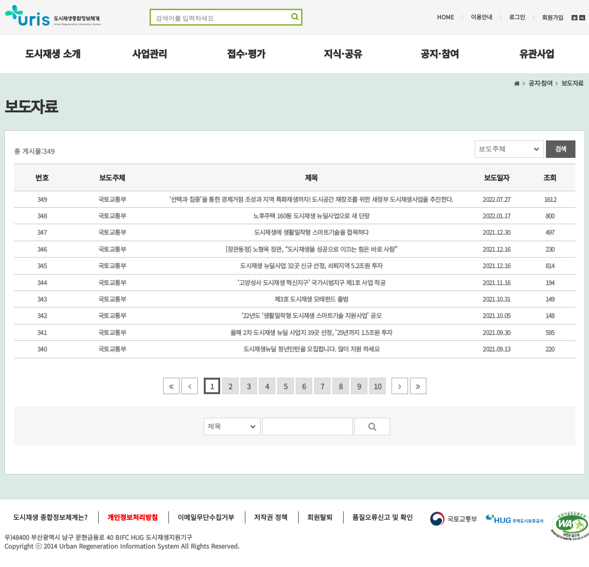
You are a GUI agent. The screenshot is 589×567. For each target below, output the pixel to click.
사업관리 (149, 53)
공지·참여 (440, 53)
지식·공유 (343, 53)
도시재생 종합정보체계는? (50, 517)
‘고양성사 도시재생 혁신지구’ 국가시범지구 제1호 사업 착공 (312, 282)
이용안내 (481, 17)
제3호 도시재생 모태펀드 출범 (311, 299)
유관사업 (536, 53)
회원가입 (552, 17)
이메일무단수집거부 (206, 517)
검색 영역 (294, 18)
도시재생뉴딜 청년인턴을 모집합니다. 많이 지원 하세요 (311, 348)
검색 (560, 148)
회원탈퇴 (319, 517)
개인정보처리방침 (132, 517)
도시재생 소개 (52, 53)
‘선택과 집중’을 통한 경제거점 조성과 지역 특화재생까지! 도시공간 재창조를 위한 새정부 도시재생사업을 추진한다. (311, 199)
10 (377, 386)
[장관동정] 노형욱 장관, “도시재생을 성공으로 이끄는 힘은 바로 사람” (311, 249)
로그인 (517, 17)
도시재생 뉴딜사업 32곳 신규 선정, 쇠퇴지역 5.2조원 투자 (311, 265)
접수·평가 (246, 53)
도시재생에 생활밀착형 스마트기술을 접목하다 (311, 232)
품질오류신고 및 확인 (382, 517)
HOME (445, 17)
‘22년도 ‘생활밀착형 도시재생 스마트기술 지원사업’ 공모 (311, 315)
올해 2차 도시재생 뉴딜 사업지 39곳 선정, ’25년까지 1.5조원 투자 (311, 332)
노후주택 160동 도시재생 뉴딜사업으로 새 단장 (311, 215)
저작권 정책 (270, 517)
